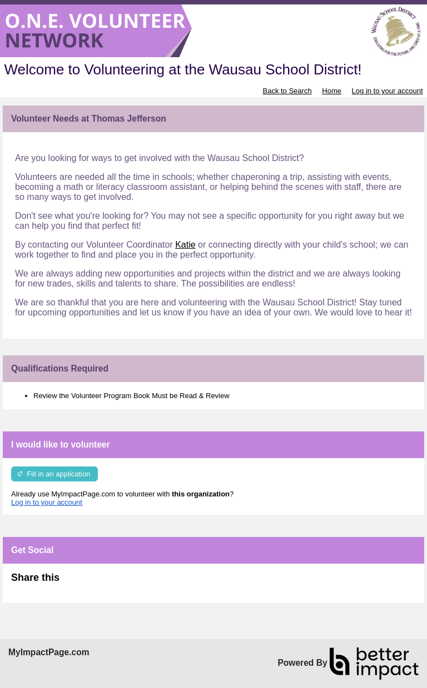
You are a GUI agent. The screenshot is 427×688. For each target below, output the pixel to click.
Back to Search (286, 91)
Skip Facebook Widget (95, 582)
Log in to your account (387, 91)
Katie (185, 244)
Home (331, 91)
